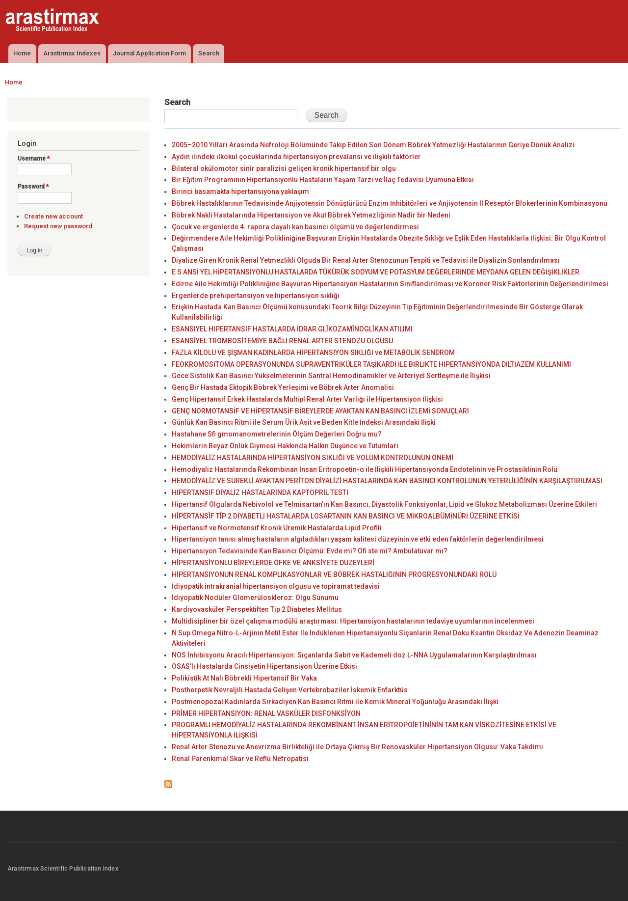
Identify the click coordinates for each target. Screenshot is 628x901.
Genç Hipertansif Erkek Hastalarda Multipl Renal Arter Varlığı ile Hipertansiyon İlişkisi (307, 399)
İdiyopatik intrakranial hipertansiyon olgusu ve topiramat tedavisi (276, 586)
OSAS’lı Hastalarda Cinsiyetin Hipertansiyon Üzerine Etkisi (264, 666)
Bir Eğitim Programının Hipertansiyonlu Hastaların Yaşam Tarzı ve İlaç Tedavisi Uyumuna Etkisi (323, 180)
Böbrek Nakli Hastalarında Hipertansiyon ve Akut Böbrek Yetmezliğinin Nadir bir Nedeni (311, 215)
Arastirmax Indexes (72, 53)
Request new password (58, 226)
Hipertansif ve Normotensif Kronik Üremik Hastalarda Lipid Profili (277, 528)
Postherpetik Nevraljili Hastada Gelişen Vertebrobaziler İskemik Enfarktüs (290, 690)
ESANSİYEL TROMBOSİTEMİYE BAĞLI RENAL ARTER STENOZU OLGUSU (282, 341)
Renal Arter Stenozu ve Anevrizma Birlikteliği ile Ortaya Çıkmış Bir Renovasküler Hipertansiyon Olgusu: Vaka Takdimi (357, 747)
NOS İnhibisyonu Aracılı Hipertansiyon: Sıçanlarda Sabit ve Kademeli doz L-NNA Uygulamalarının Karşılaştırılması (354, 655)
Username (34, 158)
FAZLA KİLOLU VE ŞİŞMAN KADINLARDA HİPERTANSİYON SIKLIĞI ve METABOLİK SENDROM (313, 352)
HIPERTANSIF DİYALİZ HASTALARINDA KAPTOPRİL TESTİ (260, 492)
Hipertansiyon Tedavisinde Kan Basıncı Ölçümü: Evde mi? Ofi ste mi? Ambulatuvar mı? (309, 551)
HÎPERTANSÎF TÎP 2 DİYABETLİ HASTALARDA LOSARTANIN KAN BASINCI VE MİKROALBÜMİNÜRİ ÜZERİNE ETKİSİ (346, 516)
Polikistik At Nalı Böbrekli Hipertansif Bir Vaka (244, 678)
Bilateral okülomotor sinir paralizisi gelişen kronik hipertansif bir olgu (284, 168)
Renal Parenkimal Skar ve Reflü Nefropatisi (240, 759)
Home (22, 53)
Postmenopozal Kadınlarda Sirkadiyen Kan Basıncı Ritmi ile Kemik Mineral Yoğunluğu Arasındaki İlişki (335, 702)
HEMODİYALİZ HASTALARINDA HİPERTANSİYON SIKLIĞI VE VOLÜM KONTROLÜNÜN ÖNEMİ (312, 458)
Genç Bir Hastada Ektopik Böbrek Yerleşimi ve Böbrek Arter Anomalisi (283, 387)
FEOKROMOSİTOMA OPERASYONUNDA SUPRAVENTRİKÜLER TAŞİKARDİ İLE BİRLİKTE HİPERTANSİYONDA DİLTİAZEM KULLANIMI (371, 364)
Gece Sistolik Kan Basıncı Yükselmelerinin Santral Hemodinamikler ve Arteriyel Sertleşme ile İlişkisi (331, 376)
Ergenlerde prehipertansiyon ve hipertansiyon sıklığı (256, 296)
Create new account (53, 216)
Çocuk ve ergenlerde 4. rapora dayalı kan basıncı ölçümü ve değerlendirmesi (295, 227)
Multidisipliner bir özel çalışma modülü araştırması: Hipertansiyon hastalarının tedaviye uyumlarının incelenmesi (353, 621)
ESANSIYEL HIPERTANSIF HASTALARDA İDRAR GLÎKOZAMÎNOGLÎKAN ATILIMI (292, 329)
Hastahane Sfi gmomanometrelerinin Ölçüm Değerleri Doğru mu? (277, 434)
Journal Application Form (149, 53)
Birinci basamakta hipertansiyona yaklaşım (240, 191)
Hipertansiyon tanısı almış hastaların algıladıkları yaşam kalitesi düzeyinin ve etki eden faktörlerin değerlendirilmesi (358, 539)
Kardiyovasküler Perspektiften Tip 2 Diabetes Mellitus (257, 609)
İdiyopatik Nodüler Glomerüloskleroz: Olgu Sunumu (255, 597)
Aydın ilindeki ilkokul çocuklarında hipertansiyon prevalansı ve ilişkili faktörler (296, 157)
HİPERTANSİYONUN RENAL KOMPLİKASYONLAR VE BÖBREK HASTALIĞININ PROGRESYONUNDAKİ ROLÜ (334, 574)
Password (33, 186)
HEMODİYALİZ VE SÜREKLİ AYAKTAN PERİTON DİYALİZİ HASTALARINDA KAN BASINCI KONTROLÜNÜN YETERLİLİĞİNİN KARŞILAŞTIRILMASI (387, 481)
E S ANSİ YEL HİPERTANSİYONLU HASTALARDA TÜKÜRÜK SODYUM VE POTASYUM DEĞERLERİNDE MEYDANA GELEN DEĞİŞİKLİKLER (375, 272)
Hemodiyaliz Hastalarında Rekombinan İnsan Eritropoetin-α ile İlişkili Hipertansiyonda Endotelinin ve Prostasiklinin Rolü (364, 469)
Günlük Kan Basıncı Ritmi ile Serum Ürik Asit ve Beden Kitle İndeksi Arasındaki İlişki (304, 422)
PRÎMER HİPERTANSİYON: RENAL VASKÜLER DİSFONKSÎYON (266, 713)
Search (208, 53)
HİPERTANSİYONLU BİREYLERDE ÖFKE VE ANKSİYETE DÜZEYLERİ (273, 563)
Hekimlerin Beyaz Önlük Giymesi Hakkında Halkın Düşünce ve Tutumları (285, 446)
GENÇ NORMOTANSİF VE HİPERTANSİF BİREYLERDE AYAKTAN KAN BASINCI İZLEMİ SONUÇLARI (320, 411)
